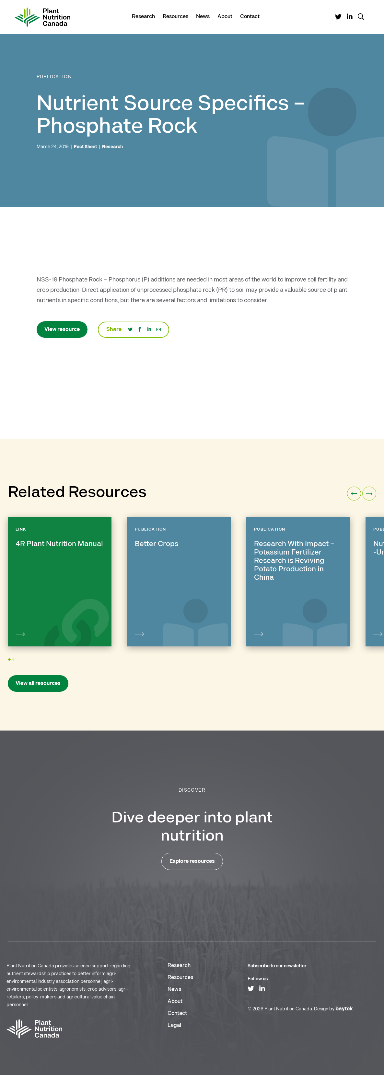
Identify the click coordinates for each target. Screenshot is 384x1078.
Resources (175, 16)
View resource (62, 329)
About (224, 16)
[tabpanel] (59, 581)
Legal (174, 1028)
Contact (250, 16)
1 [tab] (10, 665)
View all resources (38, 686)
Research (143, 16)
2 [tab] (14, 665)
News (203, 16)
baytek (344, 1012)
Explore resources (192, 864)
